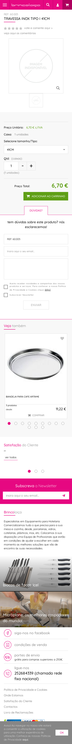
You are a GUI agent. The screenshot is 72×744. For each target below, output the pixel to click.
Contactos (10, 706)
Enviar (36, 305)
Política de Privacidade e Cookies (25, 690)
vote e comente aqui (37, 28)
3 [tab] (42, 471)
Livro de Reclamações (18, 712)
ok (62, 732)
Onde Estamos (13, 695)
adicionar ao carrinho (45, 196)
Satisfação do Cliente (18, 701)
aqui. (25, 739)
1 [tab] (29, 471)
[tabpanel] (36, 451)
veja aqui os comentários (20, 33)
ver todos (11, 457)
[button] (9, 423)
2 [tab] (36, 471)
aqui (48, 289)
